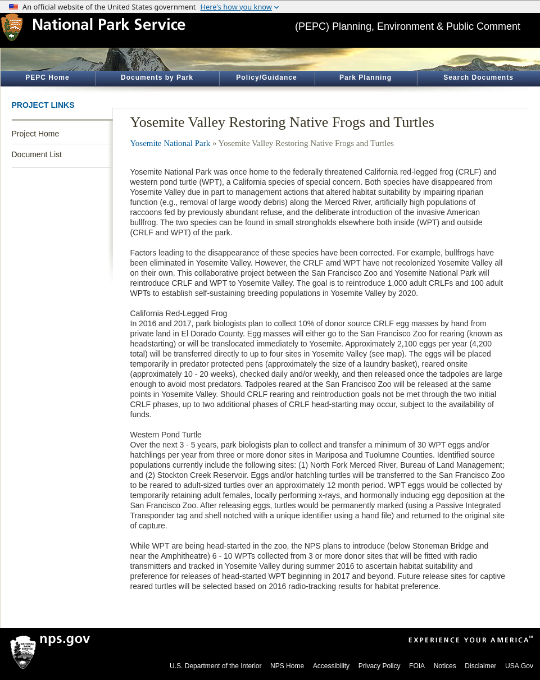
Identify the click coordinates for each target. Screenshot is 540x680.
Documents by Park (157, 77)
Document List (37, 154)
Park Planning (365, 77)
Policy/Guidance (266, 77)
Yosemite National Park (170, 143)
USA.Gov (519, 666)
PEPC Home (47, 77)
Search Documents (478, 77)
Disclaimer (480, 666)
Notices (445, 666)
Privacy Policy (380, 666)
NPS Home (287, 666)
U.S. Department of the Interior (215, 666)
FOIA (417, 666)
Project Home (36, 133)
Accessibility (331, 666)
